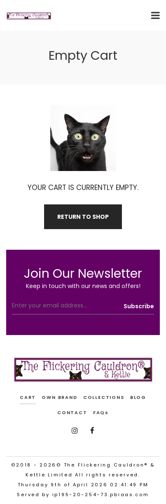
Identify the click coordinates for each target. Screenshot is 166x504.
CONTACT (72, 412)
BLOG (138, 397)
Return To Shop (83, 217)
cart (28, 397)
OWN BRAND (59, 397)
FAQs (101, 412)
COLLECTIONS (103, 397)
